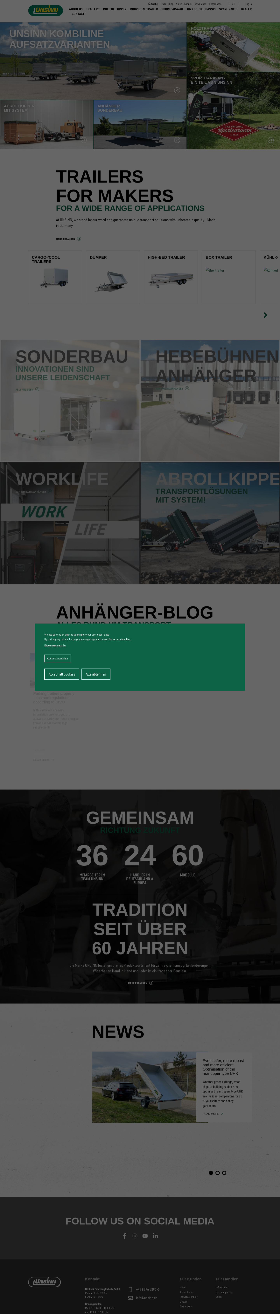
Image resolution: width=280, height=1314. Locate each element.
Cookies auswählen (57, 658)
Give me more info (55, 645)
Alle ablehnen (96, 674)
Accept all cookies (62, 674)
